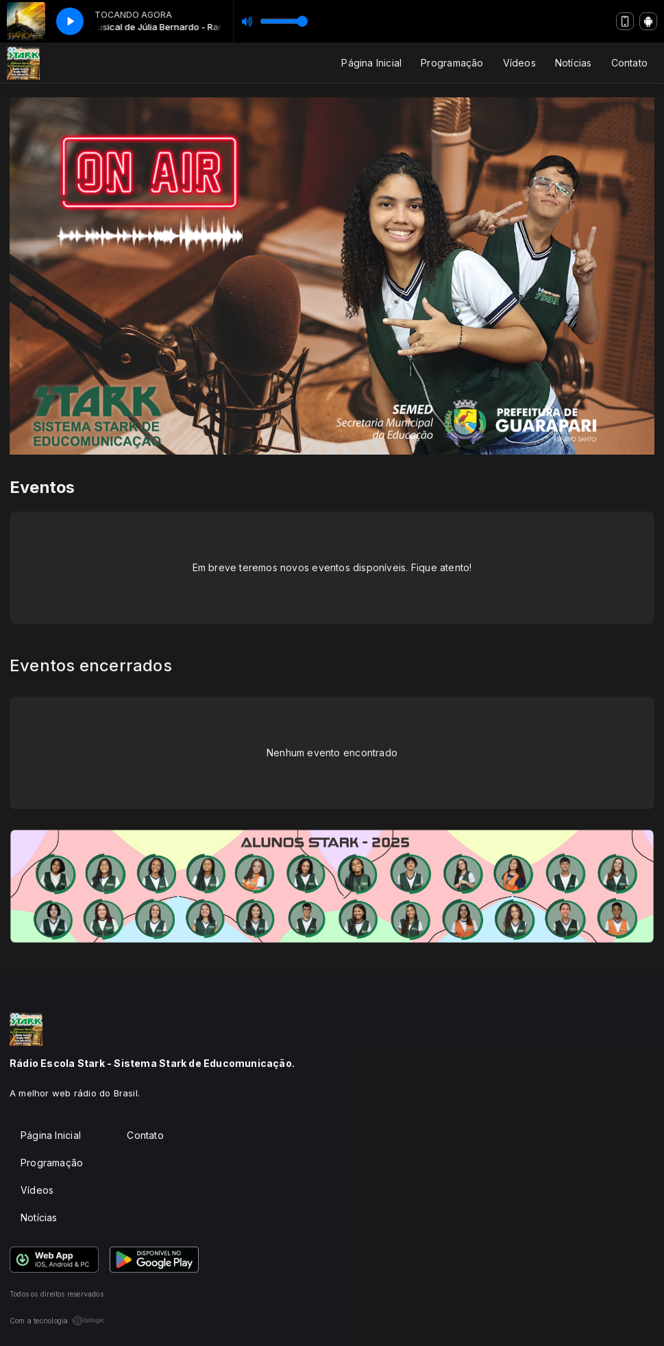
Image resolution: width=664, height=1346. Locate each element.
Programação (452, 63)
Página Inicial (371, 63)
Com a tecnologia (57, 1320)
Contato (629, 63)
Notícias (573, 63)
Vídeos (519, 63)
